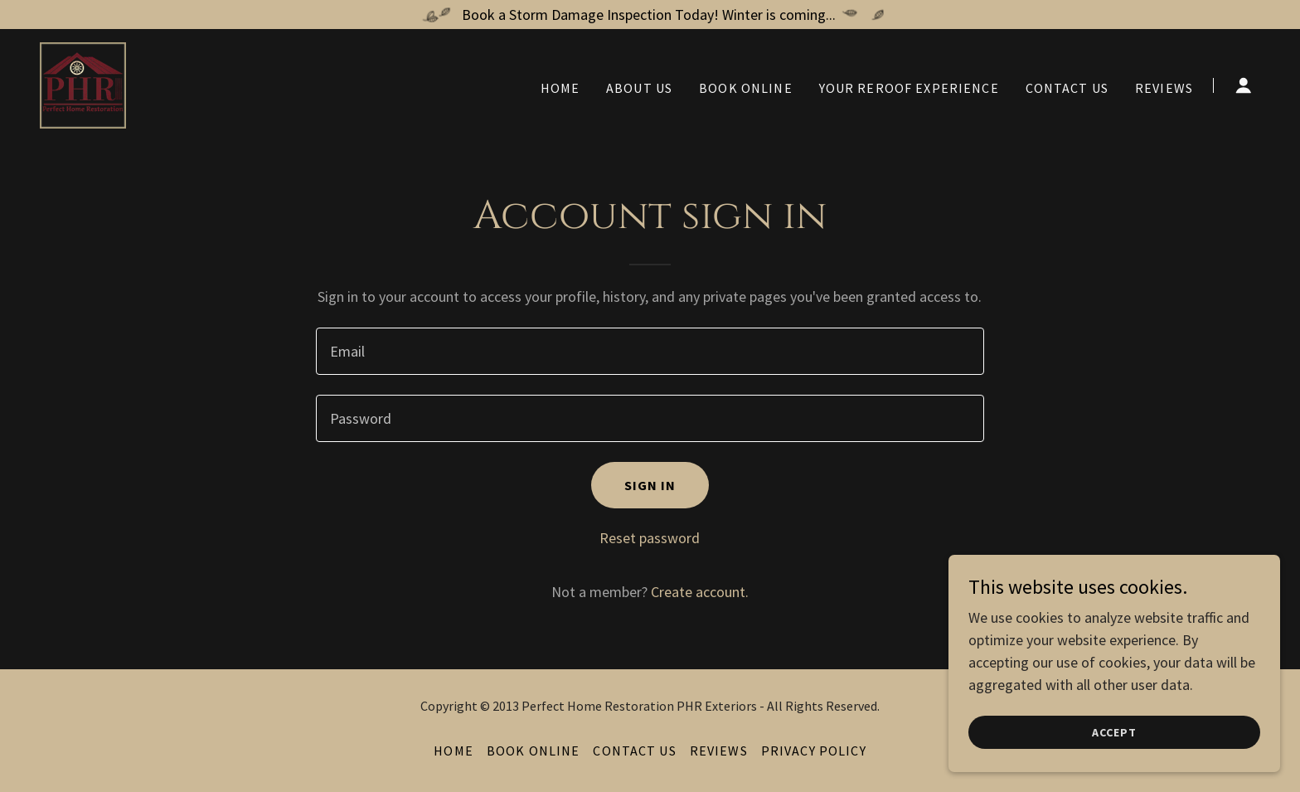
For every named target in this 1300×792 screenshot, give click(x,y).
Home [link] (560, 88)
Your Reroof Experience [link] (909, 88)
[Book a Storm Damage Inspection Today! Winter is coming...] (650, 14)
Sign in (650, 485)
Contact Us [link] (1067, 88)
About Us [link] (639, 88)
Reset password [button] (649, 537)
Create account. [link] (700, 591)
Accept (1114, 732)
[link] (83, 83)
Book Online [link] (746, 88)
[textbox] (649, 351)
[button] (1243, 85)
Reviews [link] (1164, 88)
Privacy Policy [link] (813, 750)
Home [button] (453, 750)
